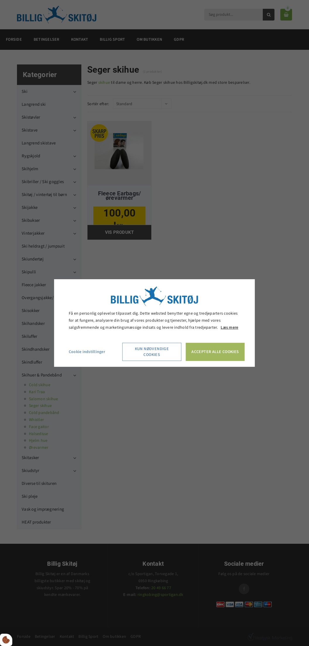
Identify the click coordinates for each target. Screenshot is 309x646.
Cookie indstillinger (87, 352)
